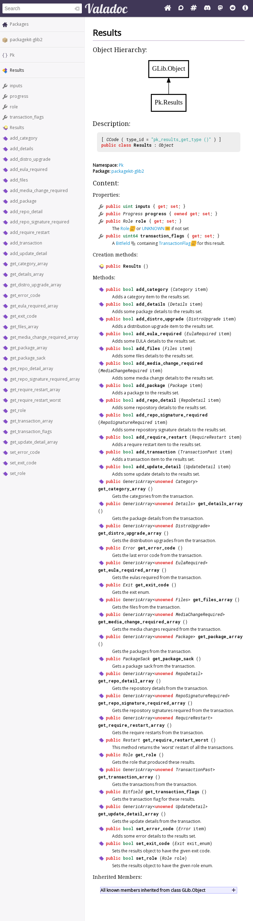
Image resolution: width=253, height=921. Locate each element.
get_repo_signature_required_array (45, 379)
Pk (12, 55)
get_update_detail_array (34, 442)
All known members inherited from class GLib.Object (152, 890)
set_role (18, 473)
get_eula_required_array (34, 306)
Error (129, 548)
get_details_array (27, 274)
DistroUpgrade (205, 319)
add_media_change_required (39, 190)
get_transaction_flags (31, 431)
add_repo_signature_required (39, 222)
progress (19, 96)
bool (128, 289)
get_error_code (25, 295)
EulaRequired (201, 333)
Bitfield (123, 243)
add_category (23, 138)
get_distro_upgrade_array (35, 285)
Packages (19, 24)
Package (178, 385)
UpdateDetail (200, 466)
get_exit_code (23, 316)
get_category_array (29, 264)
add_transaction (26, 243)
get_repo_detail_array (31, 368)
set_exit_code (23, 463)
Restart (131, 740)
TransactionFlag (174, 243)
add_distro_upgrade (30, 159)
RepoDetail (193, 400)
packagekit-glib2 (26, 40)
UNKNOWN (153, 228)
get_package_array (28, 348)
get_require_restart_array (35, 390)
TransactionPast (198, 452)
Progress (133, 213)
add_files (19, 180)
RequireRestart (209, 437)
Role (128, 221)
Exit (128, 584)
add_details (21, 149)
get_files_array (24, 327)
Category (183, 289)
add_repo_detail (26, 212)
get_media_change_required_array (44, 337)
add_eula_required (28, 169)
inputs (16, 86)
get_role (18, 410)
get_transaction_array (31, 421)
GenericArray (138, 481)
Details (178, 304)
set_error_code (25, 452)
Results (17, 128)
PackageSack (136, 658)
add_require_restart (30, 232)
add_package (23, 201)
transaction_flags (27, 117)
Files (171, 348)
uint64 (130, 236)
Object (166, 145)
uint (128, 206)
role (14, 107)
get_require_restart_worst (35, 400)
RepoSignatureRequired (126, 422)
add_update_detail (28, 253)
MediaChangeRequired (123, 370)
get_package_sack (27, 358)
